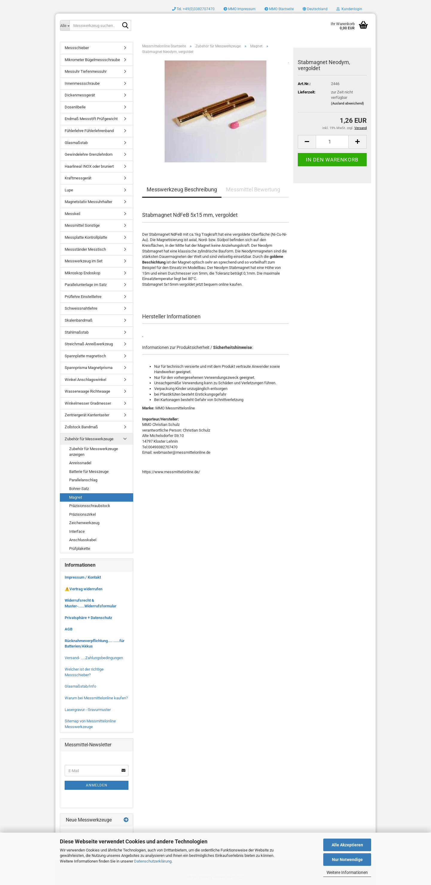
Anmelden (96, 785)
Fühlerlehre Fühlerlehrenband (89, 130)
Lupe (69, 190)
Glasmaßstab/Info (80, 686)
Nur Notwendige (347, 859)
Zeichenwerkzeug (84, 523)
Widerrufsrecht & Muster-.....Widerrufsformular (90, 603)
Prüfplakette (79, 548)
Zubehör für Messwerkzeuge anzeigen (93, 452)
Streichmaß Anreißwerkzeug (89, 344)
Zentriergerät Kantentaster (87, 415)
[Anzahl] (332, 142)
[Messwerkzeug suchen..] (64, 25)
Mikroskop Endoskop (82, 273)
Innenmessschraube (82, 83)
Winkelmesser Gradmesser (88, 403)
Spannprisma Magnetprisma (89, 367)
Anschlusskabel (82, 540)
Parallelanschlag (83, 480)
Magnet (75, 497)
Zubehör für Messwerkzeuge (89, 439)
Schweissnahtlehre (81, 308)
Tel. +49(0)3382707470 (193, 9)
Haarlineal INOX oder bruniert (89, 166)
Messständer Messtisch (85, 249)
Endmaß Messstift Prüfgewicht (91, 119)
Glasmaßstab (76, 142)
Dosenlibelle (75, 107)
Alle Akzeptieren (347, 844)
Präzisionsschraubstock (89, 505)
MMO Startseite (279, 9)
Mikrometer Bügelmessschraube (92, 60)
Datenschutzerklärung (153, 861)
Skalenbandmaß (78, 320)
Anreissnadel (80, 463)
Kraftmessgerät (78, 178)
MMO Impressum (240, 9)
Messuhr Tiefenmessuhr (86, 71)
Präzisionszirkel (82, 514)
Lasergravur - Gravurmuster (88, 709)
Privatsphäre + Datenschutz (88, 617)
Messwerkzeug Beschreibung (182, 189)
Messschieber (77, 48)
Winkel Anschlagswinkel (85, 379)
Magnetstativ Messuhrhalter (88, 201)
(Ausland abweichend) (347, 103)
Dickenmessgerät (80, 95)
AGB (68, 629)
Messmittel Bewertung (253, 189)
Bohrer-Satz (79, 488)
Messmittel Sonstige (82, 225)
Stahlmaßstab (77, 332)
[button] (315, 8)
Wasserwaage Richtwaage (87, 391)
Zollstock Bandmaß (81, 427)
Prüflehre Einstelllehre (83, 296)
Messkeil (72, 213)
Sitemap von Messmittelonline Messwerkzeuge (90, 724)
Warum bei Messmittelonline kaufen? (96, 698)
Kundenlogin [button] (349, 9)
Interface (77, 531)
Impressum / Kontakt (83, 577)
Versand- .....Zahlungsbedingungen (94, 658)
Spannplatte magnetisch (85, 356)
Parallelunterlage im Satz (86, 284)
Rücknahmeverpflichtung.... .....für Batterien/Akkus (95, 644)
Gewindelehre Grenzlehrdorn (89, 154)
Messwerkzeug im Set (83, 261)
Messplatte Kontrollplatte (86, 237)
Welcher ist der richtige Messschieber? (84, 672)
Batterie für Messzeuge (89, 471)
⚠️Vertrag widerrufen (83, 589)
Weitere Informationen (347, 872)
